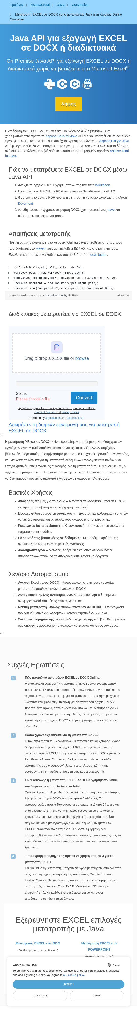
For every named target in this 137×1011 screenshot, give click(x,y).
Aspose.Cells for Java (61, 136)
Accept (68, 984)
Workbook (102, 185)
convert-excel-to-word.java (26, 295)
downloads (98, 254)
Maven (41, 248)
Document (25, 203)
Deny (97, 995)
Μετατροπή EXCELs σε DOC (38, 943)
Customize (40, 995)
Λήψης (68, 103)
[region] (68, 278)
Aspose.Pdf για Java (114, 141)
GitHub (73, 295)
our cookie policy (73, 975)
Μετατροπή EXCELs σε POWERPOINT (99, 946)
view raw (123, 295)
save (111, 210)
